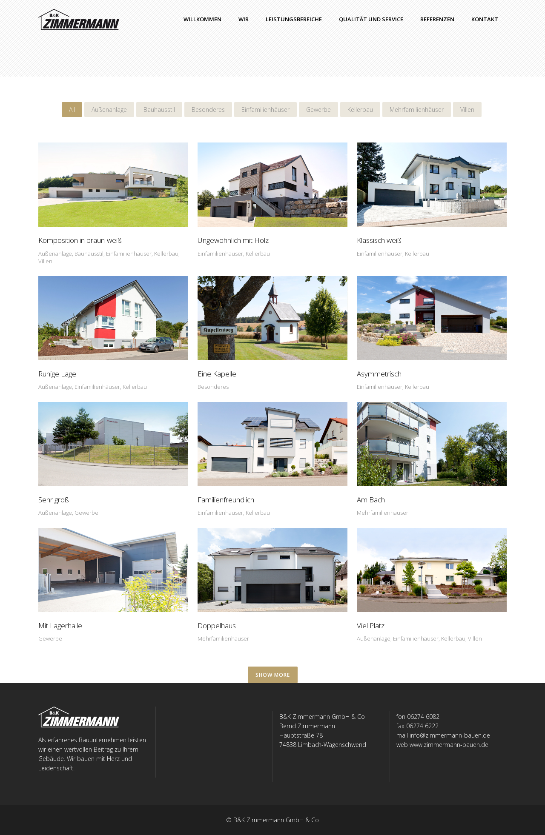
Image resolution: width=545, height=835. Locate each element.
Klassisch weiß (379, 240)
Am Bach (371, 499)
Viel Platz (370, 625)
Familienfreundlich (226, 499)
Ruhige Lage (57, 374)
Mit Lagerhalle (60, 625)
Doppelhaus (217, 625)
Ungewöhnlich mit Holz (233, 240)
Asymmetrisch (379, 374)
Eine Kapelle (217, 374)
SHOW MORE (272, 674)
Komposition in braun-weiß (80, 240)
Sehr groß (53, 499)
